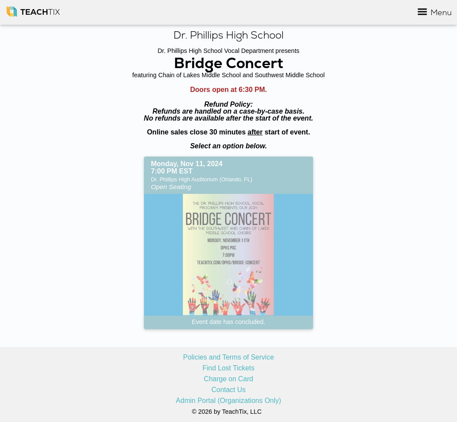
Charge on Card (228, 379)
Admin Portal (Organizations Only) (228, 400)
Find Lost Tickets (228, 368)
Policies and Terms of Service (228, 357)
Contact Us (228, 389)
